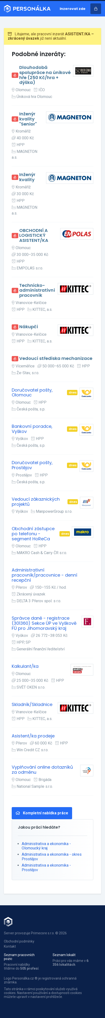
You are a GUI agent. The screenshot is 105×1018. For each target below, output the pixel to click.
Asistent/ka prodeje (33, 736)
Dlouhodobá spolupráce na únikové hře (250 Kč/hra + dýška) (45, 75)
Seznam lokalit (64, 955)
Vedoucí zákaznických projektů (36, 502)
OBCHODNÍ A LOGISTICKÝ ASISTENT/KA (33, 235)
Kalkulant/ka (25, 666)
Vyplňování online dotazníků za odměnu (42, 770)
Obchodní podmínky (19, 941)
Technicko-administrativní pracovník (37, 290)
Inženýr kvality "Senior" (28, 118)
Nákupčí (28, 326)
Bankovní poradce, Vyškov (32, 429)
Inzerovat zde (73, 8)
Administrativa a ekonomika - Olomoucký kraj (46, 845)
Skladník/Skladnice (32, 704)
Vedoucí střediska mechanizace (55, 358)
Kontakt (10, 946)
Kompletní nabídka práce (42, 813)
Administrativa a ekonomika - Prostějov (46, 867)
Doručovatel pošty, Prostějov (32, 465)
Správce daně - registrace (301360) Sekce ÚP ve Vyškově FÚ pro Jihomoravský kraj (44, 623)
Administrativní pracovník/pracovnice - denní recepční (44, 575)
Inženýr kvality (27, 177)
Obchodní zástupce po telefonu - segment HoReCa (33, 533)
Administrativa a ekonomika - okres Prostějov (52, 856)
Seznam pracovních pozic (19, 957)
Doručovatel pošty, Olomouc (32, 393)
